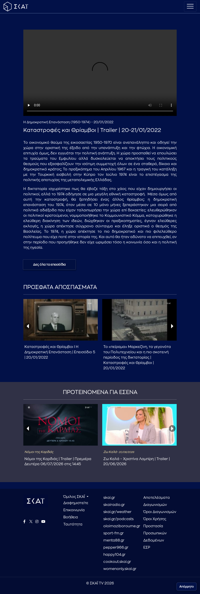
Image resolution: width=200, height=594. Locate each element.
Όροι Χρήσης (154, 519)
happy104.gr (114, 554)
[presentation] (27, 326)
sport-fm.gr (113, 533)
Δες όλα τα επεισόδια (49, 264)
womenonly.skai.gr (119, 569)
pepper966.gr (115, 547)
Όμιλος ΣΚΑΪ (74, 497)
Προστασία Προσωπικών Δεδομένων (155, 533)
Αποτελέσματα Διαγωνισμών (156, 501)
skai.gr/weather (117, 512)
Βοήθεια (70, 517)
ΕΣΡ (146, 547)
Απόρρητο (186, 586)
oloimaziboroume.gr (120, 526)
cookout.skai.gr (117, 562)
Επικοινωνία (74, 510)
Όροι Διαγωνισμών (159, 512)
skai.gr (109, 497)
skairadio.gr (114, 505)
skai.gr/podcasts (118, 519)
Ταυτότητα (72, 524)
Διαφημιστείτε (75, 503)
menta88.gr (113, 540)
